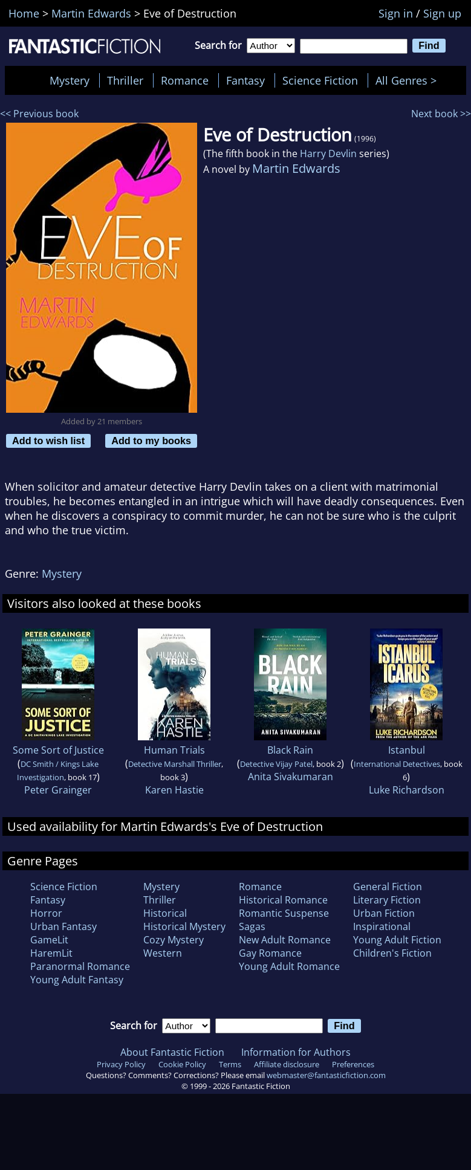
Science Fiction (320, 80)
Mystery (69, 80)
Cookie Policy (182, 1064)
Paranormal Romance (80, 966)
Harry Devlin (328, 153)
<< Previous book (39, 113)
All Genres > (409, 80)
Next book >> (441, 113)
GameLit (49, 939)
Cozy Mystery (173, 939)
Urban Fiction (384, 913)
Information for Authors (296, 1052)
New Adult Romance (285, 939)
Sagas (252, 926)
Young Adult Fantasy (76, 979)
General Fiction (387, 886)
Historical (165, 913)
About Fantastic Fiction (172, 1052)
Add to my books (151, 440)
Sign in (395, 13)
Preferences (353, 1064)
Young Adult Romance (289, 966)
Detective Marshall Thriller (174, 763)
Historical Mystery (184, 926)
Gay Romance (270, 953)
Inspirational (382, 926)
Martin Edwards (296, 168)
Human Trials (174, 750)
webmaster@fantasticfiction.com (326, 1075)
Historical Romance (283, 900)
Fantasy (245, 80)
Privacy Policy (121, 1064)
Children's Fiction (392, 953)
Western (162, 953)
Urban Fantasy (63, 926)
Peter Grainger (58, 790)
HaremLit (51, 953)
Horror (46, 913)
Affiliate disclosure (286, 1064)
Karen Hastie (174, 790)
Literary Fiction (387, 900)
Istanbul (406, 750)
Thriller (125, 80)
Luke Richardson (406, 790)
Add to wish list (48, 440)
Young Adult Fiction (397, 939)
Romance (185, 80)
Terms (230, 1064)
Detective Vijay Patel (276, 763)
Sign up (442, 13)
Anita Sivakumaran (290, 776)
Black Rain (290, 750)
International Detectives (397, 763)
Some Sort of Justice (58, 750)
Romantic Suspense (284, 913)
